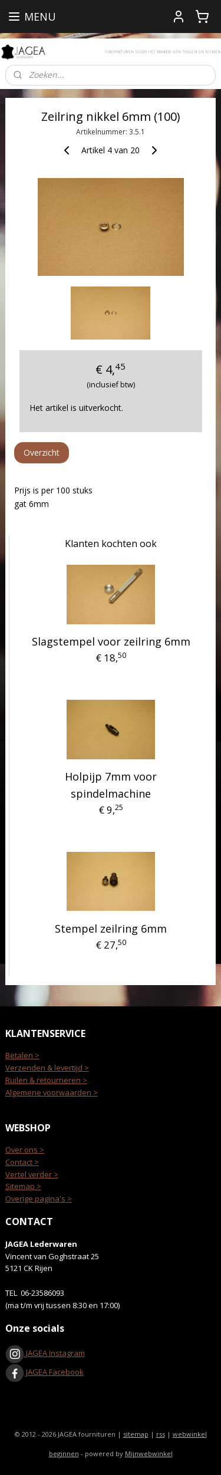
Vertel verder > (31, 1174)
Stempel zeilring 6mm (111, 929)
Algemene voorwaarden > (51, 1092)
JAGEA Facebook (44, 1372)
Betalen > (22, 1055)
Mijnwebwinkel (149, 1453)
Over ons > (24, 1149)
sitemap (136, 1434)
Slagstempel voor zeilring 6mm (111, 642)
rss (160, 1434)
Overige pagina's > (38, 1198)
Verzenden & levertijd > (47, 1067)
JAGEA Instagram (54, 1353)
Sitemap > (23, 1186)
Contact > (22, 1162)
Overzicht (42, 452)
